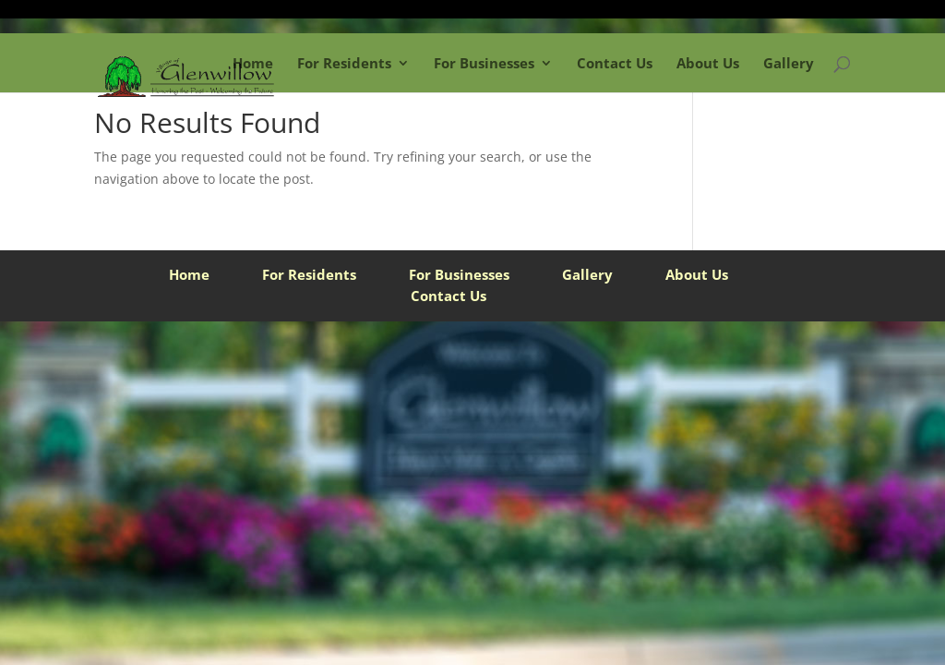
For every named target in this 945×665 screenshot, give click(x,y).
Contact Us (614, 62)
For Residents (344, 62)
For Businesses (484, 62)
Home (253, 62)
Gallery (788, 62)
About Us (707, 62)
